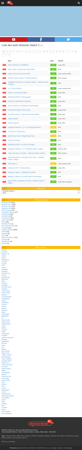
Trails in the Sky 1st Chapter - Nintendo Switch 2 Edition (26, 153)
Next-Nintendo (41, 448)
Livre (3, 345)
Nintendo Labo (11, 438)
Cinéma (4, 239)
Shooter (4, 283)
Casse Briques (6, 297)
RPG (3, 281)
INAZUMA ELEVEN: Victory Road (19, 110)
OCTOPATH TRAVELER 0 (16, 131)
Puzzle (4, 275)
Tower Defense (7, 359)
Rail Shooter (6, 277)
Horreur (4, 384)
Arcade (4, 250)
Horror (4, 258)
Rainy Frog (5, 353)
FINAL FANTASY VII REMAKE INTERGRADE (23, 106)
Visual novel (6, 320)
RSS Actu (5, 441)
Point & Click (6, 293)
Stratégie (5, 285)
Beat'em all (5, 254)
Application (5, 341)
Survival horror (6, 287)
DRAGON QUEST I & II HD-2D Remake (21, 144)
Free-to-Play (6, 380)
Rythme (4, 295)
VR (3, 347)
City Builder (5, 398)
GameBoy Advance (8, 212)
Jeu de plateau (7, 413)
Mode (3, 332)
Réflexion (5, 279)
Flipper (4, 349)
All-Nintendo (32, 448)
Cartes (4, 256)
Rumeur (4, 343)
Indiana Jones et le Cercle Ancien (19, 74)
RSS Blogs (11, 441)
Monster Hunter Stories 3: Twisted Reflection (23, 78)
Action (4, 300)
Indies (4, 328)
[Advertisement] (41, 16)
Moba (3, 370)
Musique (4, 233)
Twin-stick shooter (8, 396)
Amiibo (62, 436)
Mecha (4, 374)
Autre (3, 409)
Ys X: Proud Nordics (14, 88)
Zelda (18, 436)
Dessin (4, 308)
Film (3, 382)
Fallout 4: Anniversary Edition (17, 93)
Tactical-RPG (6, 394)
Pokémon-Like (6, 376)
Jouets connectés (7, 337)
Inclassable (5, 314)
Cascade (5, 366)
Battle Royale (6, 369)
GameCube (5, 214)
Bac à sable (6, 351)
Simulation (5, 302)
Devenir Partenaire (22, 448)
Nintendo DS (6, 206)
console (4, 407)
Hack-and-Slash (7, 365)
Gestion (4, 330)
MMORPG (5, 316)
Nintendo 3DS (6, 208)
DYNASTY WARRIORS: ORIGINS (19, 101)
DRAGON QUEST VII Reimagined (19, 97)
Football (4, 335)
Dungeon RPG (6, 361)
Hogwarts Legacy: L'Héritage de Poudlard (22, 172)
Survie (4, 388)
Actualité (4, 228)
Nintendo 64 (6, 218)
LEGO (4, 235)
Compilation (6, 299)
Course (4, 264)
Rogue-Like (5, 322)
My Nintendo (69, 436)
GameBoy (5, 216)
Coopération (6, 372)
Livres (4, 392)
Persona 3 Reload (14, 140)
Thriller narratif (6, 355)
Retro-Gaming (6, 210)
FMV (3, 386)
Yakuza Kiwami (13, 119)
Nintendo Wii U (7, 204)
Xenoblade (40, 436)
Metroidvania (6, 357)
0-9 (4, 51)
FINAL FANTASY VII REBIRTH (18, 65)
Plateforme (5, 260)
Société (4, 243)
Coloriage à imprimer (56, 448)
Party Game (6, 291)
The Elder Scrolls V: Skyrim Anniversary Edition (23, 114)
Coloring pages (68, 448)
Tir (2, 318)
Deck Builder (6, 411)
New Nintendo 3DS (8, 226)
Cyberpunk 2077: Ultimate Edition (19, 168)
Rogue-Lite (5, 363)
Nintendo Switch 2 (8, 237)
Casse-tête (5, 378)
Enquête (4, 339)
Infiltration (5, 269)
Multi (3, 402)
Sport (3, 312)
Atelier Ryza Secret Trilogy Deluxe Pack (21, 136)
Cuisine (4, 304)
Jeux (48, 448)
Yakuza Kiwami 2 (13, 123)
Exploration (5, 390)
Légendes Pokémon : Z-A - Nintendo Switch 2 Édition (25, 149)
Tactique (4, 289)
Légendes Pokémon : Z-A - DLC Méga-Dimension (24, 127)
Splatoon (47, 436)
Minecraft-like (6, 324)
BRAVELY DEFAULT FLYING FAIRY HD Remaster (25, 176)
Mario (22, 436)
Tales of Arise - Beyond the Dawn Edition (21, 69)
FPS (3, 265)
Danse (4, 306)
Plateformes (6, 241)
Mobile (4, 231)
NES (3, 222)
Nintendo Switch (7, 230)
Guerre (4, 267)
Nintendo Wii (6, 202)
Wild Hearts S (12, 164)
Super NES (5, 220)
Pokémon (28, 436)
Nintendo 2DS (6, 224)
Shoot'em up (6, 273)
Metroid (34, 436)
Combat (4, 262)
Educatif (4, 310)
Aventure (5, 252)
